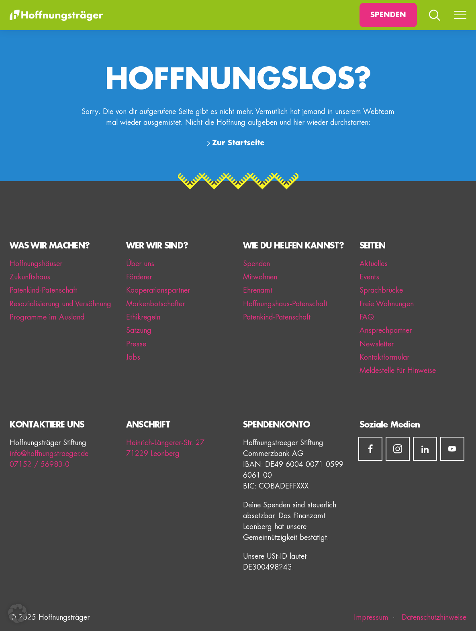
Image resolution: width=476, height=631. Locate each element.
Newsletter (377, 344)
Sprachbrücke (381, 290)
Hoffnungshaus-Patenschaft (285, 303)
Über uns (140, 263)
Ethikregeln (143, 317)
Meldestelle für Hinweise (398, 370)
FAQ (367, 317)
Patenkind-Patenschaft (43, 290)
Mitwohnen (260, 277)
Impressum (371, 617)
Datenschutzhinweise (432, 617)
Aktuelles (374, 263)
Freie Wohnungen (387, 303)
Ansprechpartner (386, 330)
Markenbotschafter (155, 303)
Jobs (133, 357)
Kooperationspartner (158, 290)
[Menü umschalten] (460, 15)
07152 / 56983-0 (39, 464)
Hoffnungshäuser (36, 263)
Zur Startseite (238, 143)
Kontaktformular (384, 357)
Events (369, 277)
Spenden (388, 14)
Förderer (139, 277)
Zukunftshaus (30, 277)
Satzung (138, 330)
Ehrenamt (257, 290)
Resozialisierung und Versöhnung (60, 303)
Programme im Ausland (47, 317)
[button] (17, 613)
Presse (136, 344)
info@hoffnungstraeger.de (49, 453)
